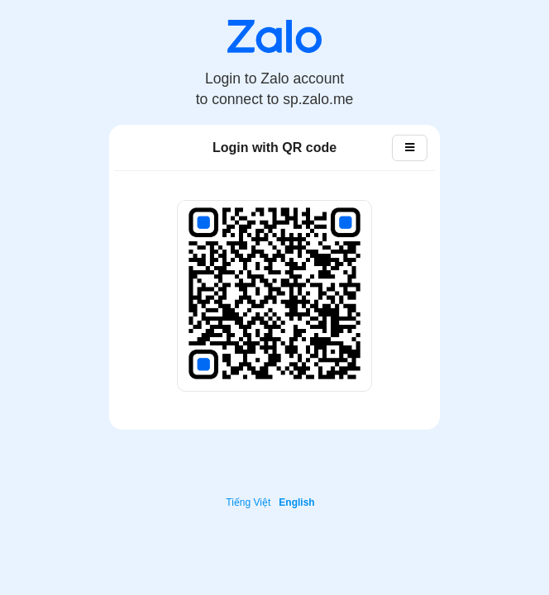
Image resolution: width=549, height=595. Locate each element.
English (296, 502)
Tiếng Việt (248, 502)
